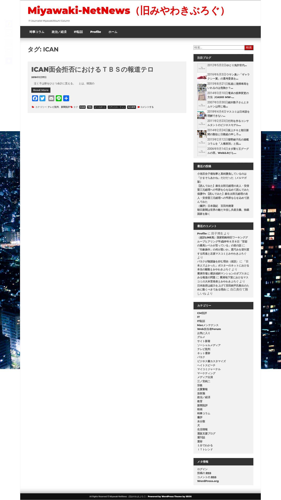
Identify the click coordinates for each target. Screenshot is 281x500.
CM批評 (202, 313)
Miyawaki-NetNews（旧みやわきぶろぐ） (129, 10)
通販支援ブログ (206, 433)
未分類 (201, 421)
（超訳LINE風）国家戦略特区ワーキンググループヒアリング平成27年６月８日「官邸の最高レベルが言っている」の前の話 (222, 241)
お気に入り (203, 333)
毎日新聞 (131, 107)
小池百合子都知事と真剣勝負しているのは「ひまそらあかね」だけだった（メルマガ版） (222, 177)
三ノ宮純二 (203, 381)
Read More (41, 90)
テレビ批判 (53, 107)
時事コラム (36, 32)
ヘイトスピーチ (206, 365)
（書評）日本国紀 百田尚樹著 (215, 206)
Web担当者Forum (209, 329)
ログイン (202, 469)
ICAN (82, 107)
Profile (95, 32)
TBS (90, 107)
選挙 (199, 441)
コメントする (147, 107)
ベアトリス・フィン (116, 107)
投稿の (204, 473)
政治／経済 (59, 32)
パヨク (201, 357)
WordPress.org (208, 481)
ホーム (112, 32)
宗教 (199, 385)
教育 (199, 401)
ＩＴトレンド (205, 449)
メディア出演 (205, 377)
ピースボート (100, 107)
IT (198, 317)
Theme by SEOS (182, 496)
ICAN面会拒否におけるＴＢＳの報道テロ (92, 69)
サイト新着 (203, 341)
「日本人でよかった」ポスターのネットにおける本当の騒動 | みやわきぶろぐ (223, 265)
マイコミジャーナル (209, 369)
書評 (199, 417)
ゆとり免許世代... (236, 65)
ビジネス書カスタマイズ (211, 361)
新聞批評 (65, 107)
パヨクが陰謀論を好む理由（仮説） (218, 261)
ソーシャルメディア (209, 345)
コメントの (206, 477)
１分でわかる (205, 445)
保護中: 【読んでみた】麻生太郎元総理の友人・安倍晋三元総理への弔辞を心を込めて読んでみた (223, 197)
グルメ (201, 337)
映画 (199, 409)
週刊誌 (201, 437)
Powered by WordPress (161, 496)
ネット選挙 (203, 353)
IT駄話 (78, 32)
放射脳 (201, 393)
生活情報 (202, 429)
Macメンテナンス (208, 325)
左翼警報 (202, 389)
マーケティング (206, 373)
